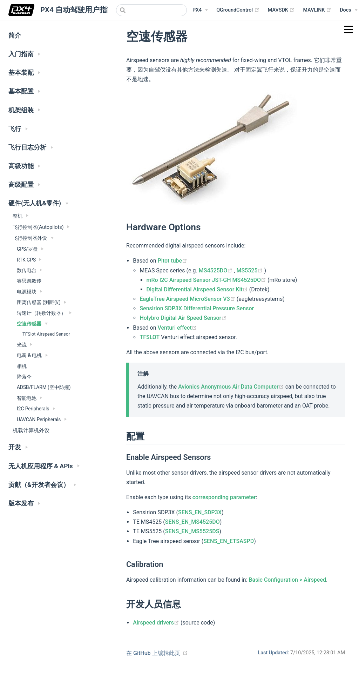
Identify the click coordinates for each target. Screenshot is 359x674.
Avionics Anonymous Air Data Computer (231, 386)
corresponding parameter (224, 497)
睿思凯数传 (29, 281)
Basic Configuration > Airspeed (287, 579)
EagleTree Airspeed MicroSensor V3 (188, 299)
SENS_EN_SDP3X (200, 512)
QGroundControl (237, 10)
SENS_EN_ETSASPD (228, 541)
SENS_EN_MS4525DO (192, 521)
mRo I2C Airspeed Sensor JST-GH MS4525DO (207, 280)
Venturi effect (177, 327)
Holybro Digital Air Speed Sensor (183, 318)
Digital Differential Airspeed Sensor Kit (198, 289)
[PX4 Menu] (200, 10)
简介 (14, 35)
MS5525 (250, 270)
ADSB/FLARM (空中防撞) (44, 387)
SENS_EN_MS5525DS (192, 531)
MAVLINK (317, 10)
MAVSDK (281, 10)
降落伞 (24, 376)
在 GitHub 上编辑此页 (153, 653)
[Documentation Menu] (348, 10)
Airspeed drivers (157, 622)
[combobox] (151, 10)
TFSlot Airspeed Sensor (46, 334)
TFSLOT (150, 337)
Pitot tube (173, 260)
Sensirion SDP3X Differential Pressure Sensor (197, 308)
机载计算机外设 (31, 430)
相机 (22, 366)
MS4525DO (216, 270)
